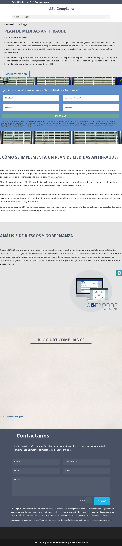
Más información (16, 74)
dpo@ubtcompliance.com (101, 515)
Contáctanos (33, 435)
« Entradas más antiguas (11, 416)
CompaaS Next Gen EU (83, 253)
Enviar (101, 501)
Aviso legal (39, 542)
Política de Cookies (79, 542)
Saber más (60, 116)
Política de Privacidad (25, 515)
